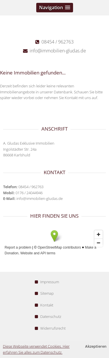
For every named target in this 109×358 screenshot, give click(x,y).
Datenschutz (48, 316)
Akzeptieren (95, 346)
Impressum (47, 281)
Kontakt (44, 305)
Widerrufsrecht (50, 328)
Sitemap (44, 293)
